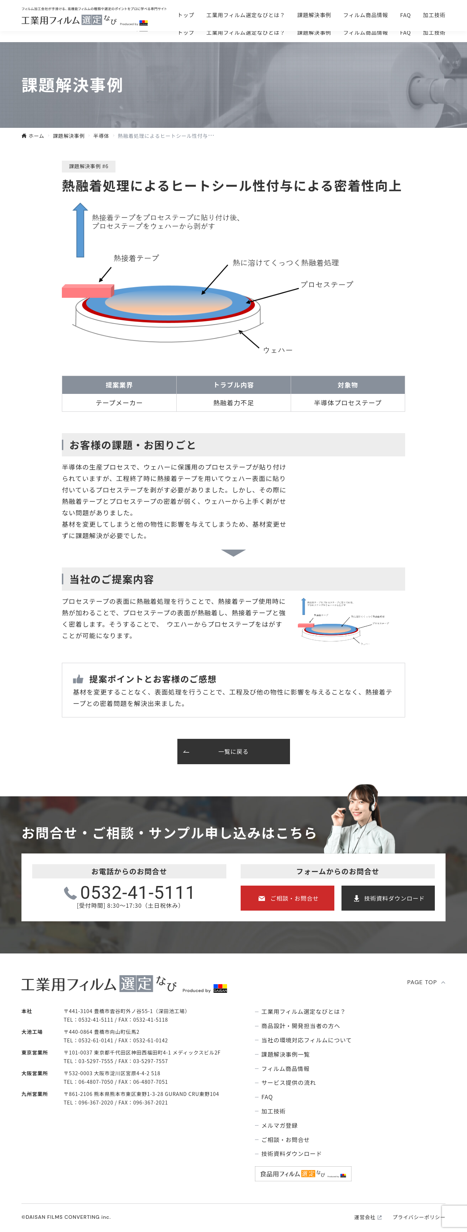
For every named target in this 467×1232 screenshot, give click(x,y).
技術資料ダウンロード (394, 898)
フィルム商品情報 (365, 32)
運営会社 (364, 1217)
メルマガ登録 (279, 1125)
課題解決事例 (314, 32)
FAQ (405, 32)
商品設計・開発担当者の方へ (300, 1026)
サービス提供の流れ (288, 1082)
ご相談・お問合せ (304, 14)
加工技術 (434, 32)
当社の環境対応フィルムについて (306, 1040)
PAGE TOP (422, 982)
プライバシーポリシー (419, 1217)
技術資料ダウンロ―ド (402, 14)
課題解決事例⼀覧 (285, 1054)
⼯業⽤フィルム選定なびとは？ (245, 32)
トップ (185, 32)
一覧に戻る (233, 751)
